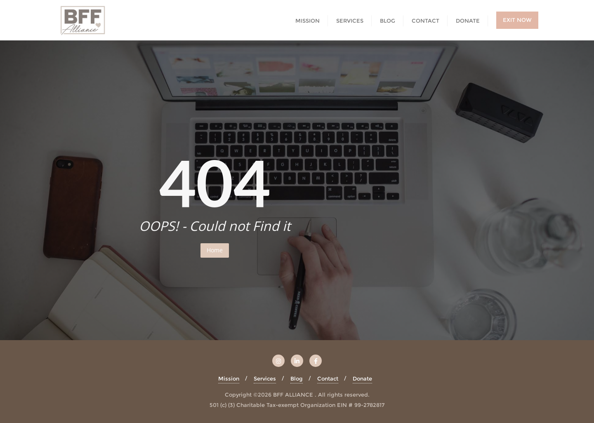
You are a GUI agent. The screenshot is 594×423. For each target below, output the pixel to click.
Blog (296, 378)
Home (215, 250)
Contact (327, 378)
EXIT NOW (517, 19)
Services (265, 378)
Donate (362, 378)
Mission (228, 378)
